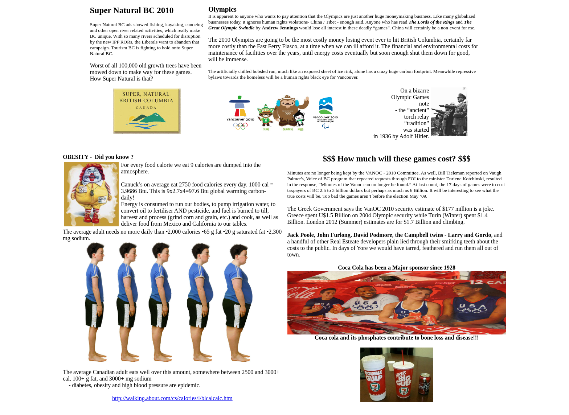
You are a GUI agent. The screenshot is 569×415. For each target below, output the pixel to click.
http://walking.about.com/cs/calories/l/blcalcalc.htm (172, 398)
